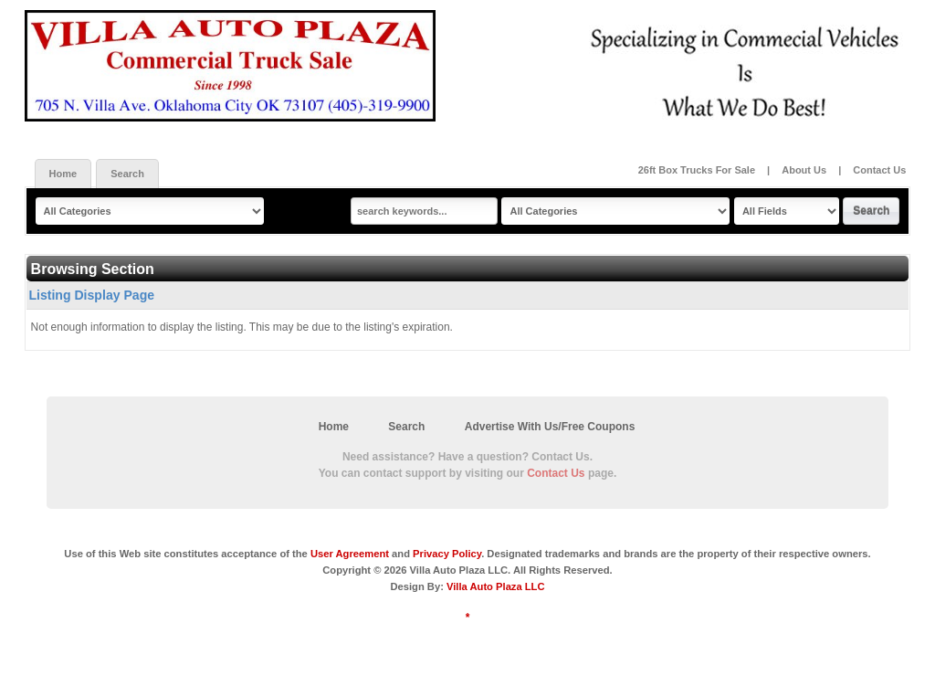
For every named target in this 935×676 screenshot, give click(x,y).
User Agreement (349, 553)
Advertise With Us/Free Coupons (550, 426)
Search (127, 173)
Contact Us (879, 169)
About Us (804, 169)
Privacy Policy (447, 553)
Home (63, 173)
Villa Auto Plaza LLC (495, 586)
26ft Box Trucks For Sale (698, 169)
